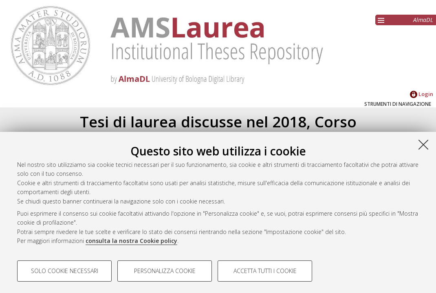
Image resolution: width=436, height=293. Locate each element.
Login (421, 94)
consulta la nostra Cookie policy (131, 241)
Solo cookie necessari (64, 271)
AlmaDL (423, 20)
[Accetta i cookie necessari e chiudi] (423, 144)
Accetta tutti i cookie (265, 271)
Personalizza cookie (165, 271)
